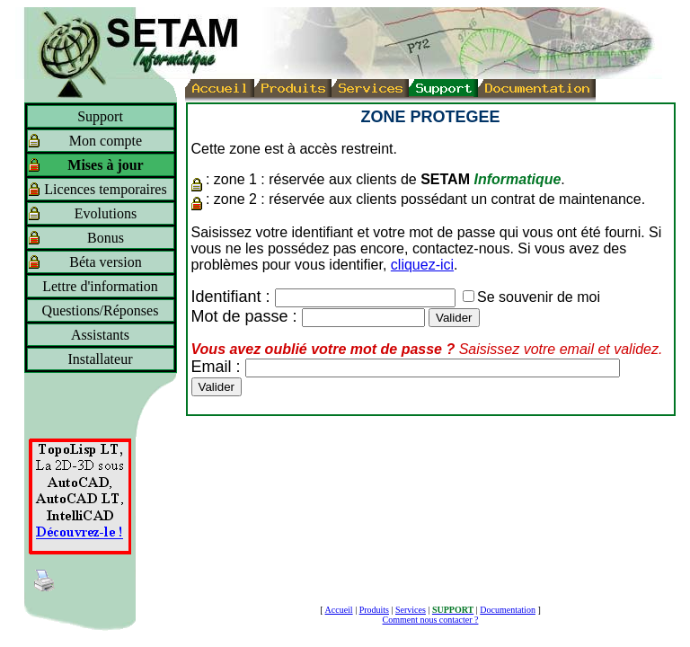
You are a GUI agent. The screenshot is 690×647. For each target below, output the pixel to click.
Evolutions (106, 213)
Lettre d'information (100, 286)
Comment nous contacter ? (431, 620)
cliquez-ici (422, 264)
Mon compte (105, 140)
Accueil (339, 610)
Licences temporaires (105, 189)
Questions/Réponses (100, 310)
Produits (374, 610)
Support (100, 116)
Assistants (100, 334)
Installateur (100, 359)
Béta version (105, 262)
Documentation (507, 610)
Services (410, 610)
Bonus (105, 237)
